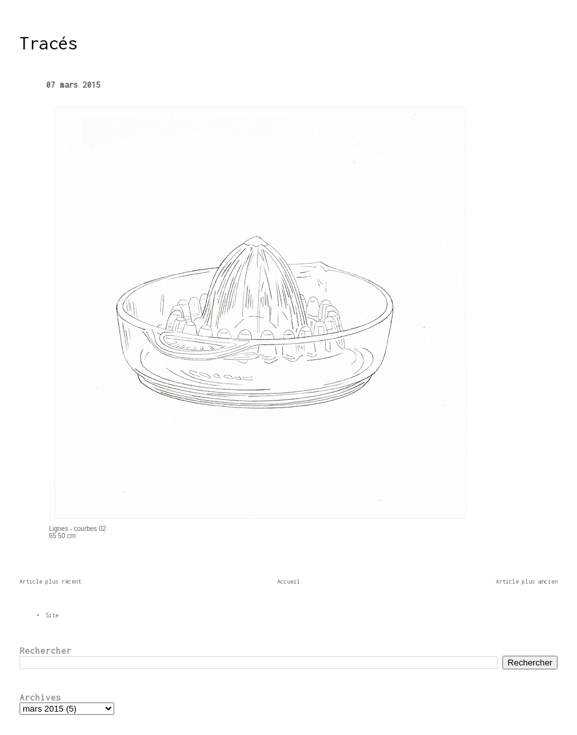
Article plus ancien (527, 581)
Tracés (48, 42)
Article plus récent (50, 581)
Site (51, 615)
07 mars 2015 (73, 85)
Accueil (288, 581)
